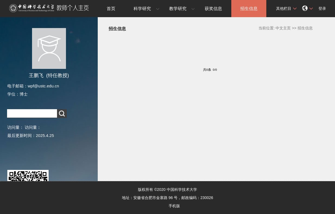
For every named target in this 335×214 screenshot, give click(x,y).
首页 (111, 8)
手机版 (174, 206)
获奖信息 (213, 8)
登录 (322, 8)
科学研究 (142, 8)
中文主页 (283, 28)
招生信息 (249, 8)
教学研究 (178, 8)
